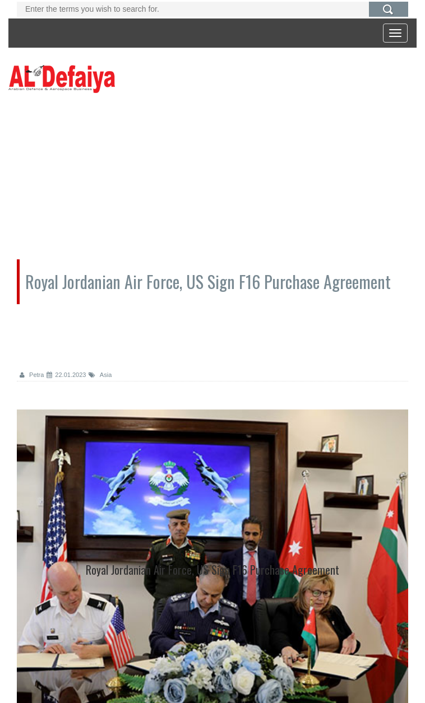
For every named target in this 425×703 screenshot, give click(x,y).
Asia (100, 374)
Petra (32, 374)
